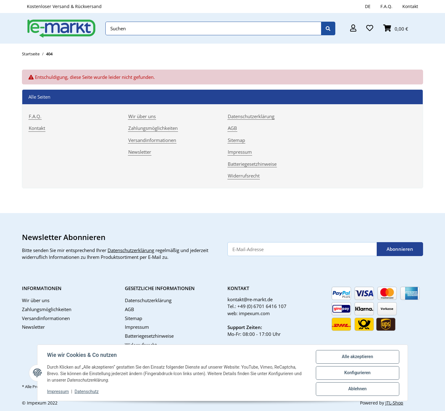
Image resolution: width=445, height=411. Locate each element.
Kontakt (410, 6)
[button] (353, 28)
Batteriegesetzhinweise (252, 164)
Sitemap (236, 140)
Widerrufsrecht (244, 176)
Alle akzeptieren (357, 356)
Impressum (58, 391)
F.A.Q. (386, 6)
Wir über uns (142, 116)
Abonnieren (400, 249)
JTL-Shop (394, 403)
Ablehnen (357, 389)
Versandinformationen (152, 140)
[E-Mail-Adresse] (302, 249)
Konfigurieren (357, 372)
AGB (232, 128)
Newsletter (139, 152)
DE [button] (368, 6)
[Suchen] (213, 29)
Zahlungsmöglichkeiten (153, 128)
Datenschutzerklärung (251, 116)
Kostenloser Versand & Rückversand (64, 6)
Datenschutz (87, 391)
